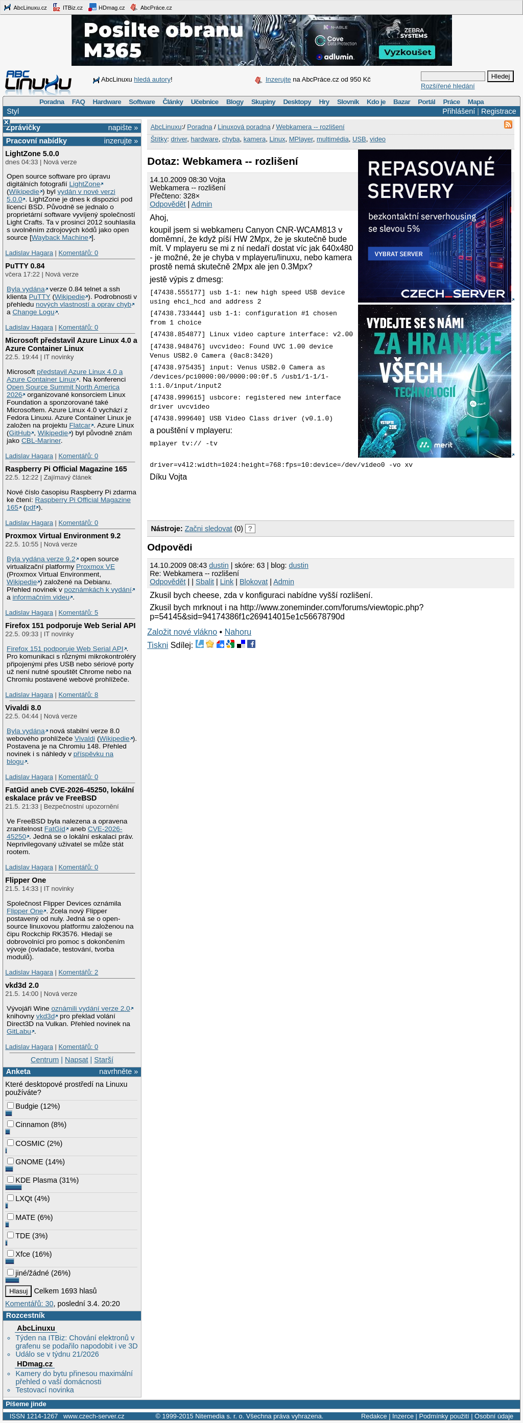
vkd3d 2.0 (22, 985)
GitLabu (19, 1031)
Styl (13, 111)
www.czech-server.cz (93, 1416)
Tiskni (157, 645)
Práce (451, 102)
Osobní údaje (493, 1416)
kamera (255, 139)
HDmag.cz (106, 7)
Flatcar (79, 425)
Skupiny (263, 102)
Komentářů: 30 (29, 1304)
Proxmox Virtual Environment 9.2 (63, 536)
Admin (202, 204)
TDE (18, 1236)
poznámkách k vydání (98, 589)
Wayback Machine (60, 237)
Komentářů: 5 (78, 612)
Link (226, 582)
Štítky (159, 139)
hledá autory (152, 79)
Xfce (18, 1254)
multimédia (333, 139)
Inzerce (403, 1416)
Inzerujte (278, 79)
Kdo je (376, 102)
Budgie (22, 1106)
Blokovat (254, 582)
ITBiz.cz (67, 7)
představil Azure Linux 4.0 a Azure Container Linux (65, 375)
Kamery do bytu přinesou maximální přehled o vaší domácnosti (74, 1377)
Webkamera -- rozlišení (310, 127)
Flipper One (25, 880)
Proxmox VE (95, 566)
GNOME (25, 1162)
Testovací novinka (44, 1390)
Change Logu (33, 312)
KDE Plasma (32, 1180)
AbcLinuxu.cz (25, 7)
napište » (123, 127)
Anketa (18, 1071)
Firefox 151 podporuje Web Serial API (70, 625)
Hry (324, 102)
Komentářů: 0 (78, 253)
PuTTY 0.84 (24, 266)
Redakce (374, 1416)
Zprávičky (23, 127)
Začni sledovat (208, 529)
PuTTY (39, 297)
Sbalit (205, 582)
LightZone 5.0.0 (32, 153)
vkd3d (45, 1016)
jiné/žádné (28, 1273)
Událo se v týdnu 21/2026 (57, 1354)
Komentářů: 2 (78, 972)
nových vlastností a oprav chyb (83, 304)
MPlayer (301, 139)
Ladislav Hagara (29, 253)
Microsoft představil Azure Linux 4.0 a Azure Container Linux (71, 344)
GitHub (20, 433)
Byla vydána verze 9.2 (41, 559)
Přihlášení (458, 111)
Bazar (401, 102)
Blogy (235, 102)
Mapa (476, 102)
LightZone (84, 184)
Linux (277, 139)
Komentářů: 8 (78, 694)
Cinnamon (28, 1124)
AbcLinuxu (36, 1328)
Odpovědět (167, 204)
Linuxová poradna (244, 127)
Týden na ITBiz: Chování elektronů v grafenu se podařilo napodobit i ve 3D (76, 1342)
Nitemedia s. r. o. (219, 1416)
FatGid (54, 829)
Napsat (76, 1060)
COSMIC (26, 1143)
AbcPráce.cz (151, 7)
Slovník (348, 102)
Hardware (107, 102)
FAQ (78, 102)
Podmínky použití (444, 1416)
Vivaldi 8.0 (23, 708)
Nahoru (238, 632)
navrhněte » (118, 1071)
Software (142, 102)
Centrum (45, 1060)
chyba (231, 139)
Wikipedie (24, 191)
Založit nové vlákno (182, 632)
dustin (218, 565)
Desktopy (297, 102)
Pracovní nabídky (36, 141)
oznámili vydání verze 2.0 (90, 1008)
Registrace (498, 111)
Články (173, 102)
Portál (426, 102)
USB (359, 139)
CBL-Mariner (41, 440)
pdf (30, 507)
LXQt (19, 1198)
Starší (103, 1060)
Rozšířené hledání (448, 86)
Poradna (51, 102)
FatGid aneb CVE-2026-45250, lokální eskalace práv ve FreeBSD (69, 794)
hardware (204, 139)
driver (179, 139)
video (378, 139)
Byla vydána (25, 289)
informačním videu (40, 597)
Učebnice (205, 102)
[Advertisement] (266, 499)
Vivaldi (85, 738)
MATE (21, 1217)
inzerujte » (121, 141)
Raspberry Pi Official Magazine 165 (66, 469)
